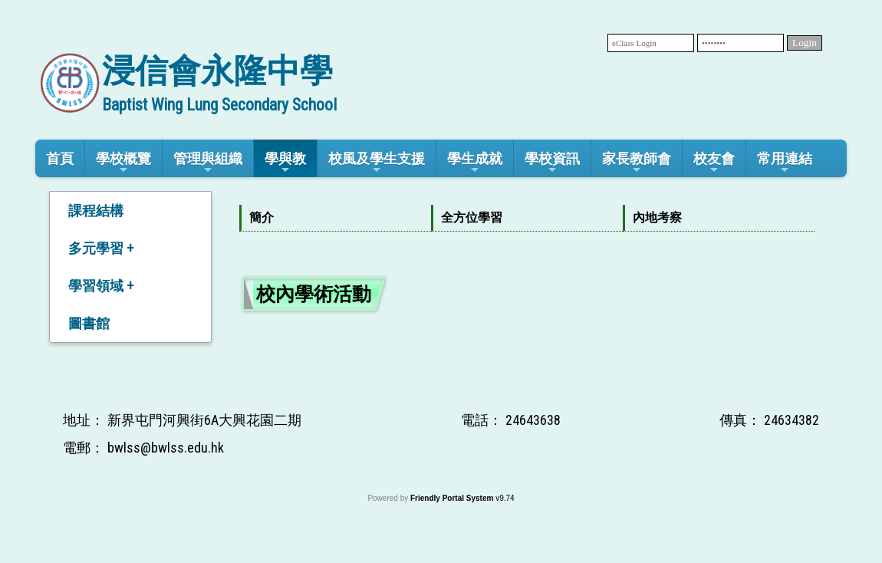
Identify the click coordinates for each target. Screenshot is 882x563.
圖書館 (89, 323)
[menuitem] (335, 218)
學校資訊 (552, 163)
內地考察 (657, 217)
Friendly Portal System (452, 498)
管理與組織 (207, 163)
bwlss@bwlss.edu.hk (165, 448)
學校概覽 (123, 163)
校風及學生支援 (376, 163)
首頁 (60, 158)
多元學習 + (100, 248)
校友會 (714, 163)
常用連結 (784, 163)
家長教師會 (636, 163)
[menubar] (527, 218)
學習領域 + (100, 286)
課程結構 (95, 210)
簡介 (261, 217)
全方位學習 (471, 217)
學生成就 (474, 163)
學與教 (285, 163)
